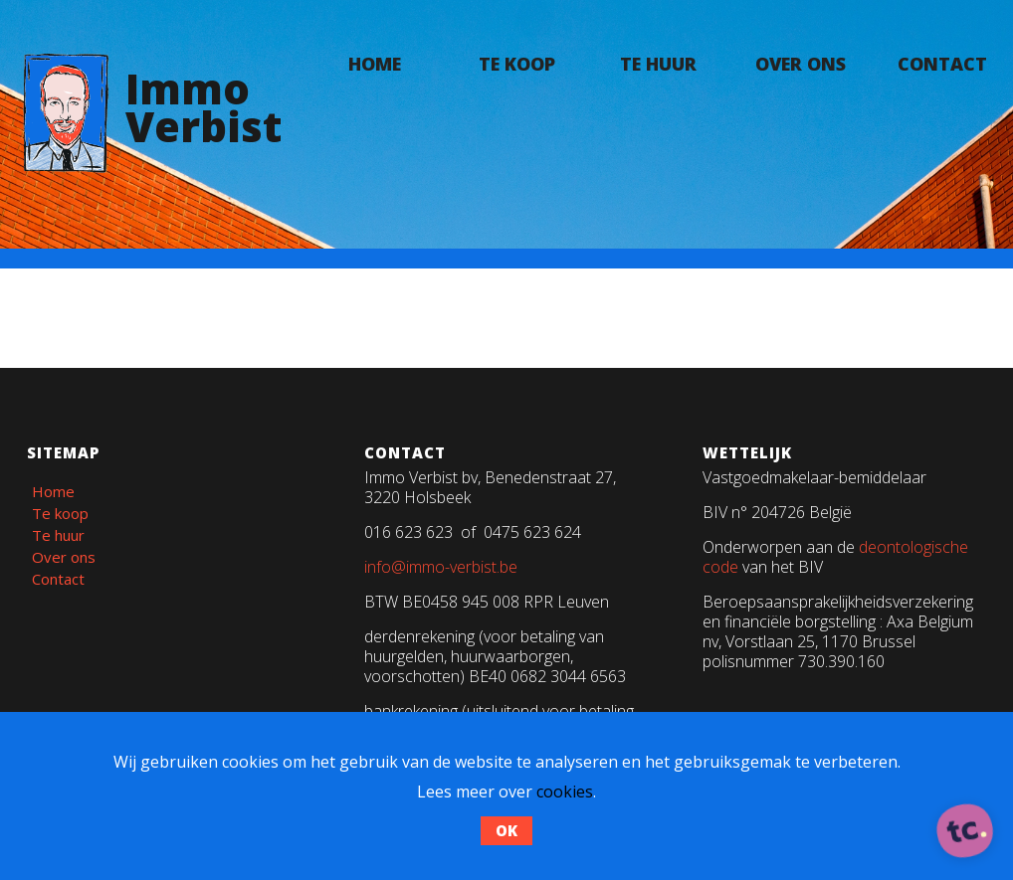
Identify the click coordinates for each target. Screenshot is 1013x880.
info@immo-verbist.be (440, 567)
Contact (942, 64)
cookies (564, 791)
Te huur (658, 64)
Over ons (800, 64)
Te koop (517, 64)
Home (374, 64)
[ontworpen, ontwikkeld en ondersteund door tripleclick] (965, 832)
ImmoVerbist (203, 107)
